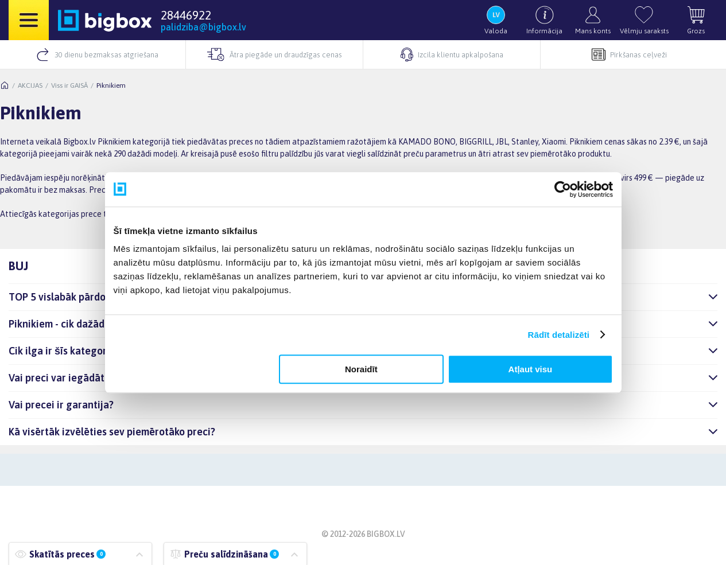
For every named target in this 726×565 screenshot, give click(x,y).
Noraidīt (361, 369)
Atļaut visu (530, 369)
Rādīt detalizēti (558, 335)
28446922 (186, 15)
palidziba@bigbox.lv (203, 27)
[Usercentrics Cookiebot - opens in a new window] (563, 189)
